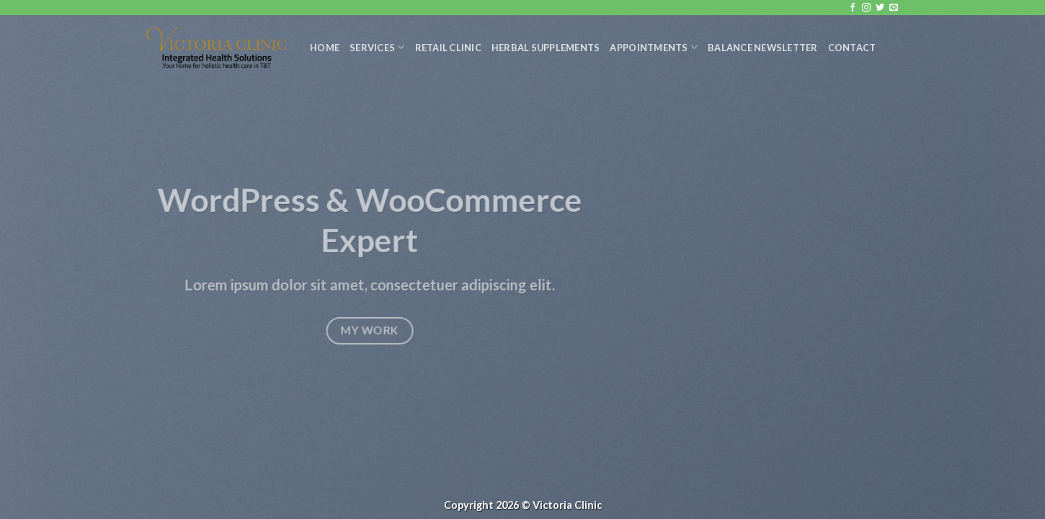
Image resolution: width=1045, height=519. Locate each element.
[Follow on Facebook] (852, 8)
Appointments (654, 47)
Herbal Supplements (546, 47)
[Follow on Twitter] (880, 8)
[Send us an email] (893, 8)
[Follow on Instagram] (866, 8)
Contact (852, 47)
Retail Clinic (448, 47)
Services (377, 47)
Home (324, 47)
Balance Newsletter (763, 47)
